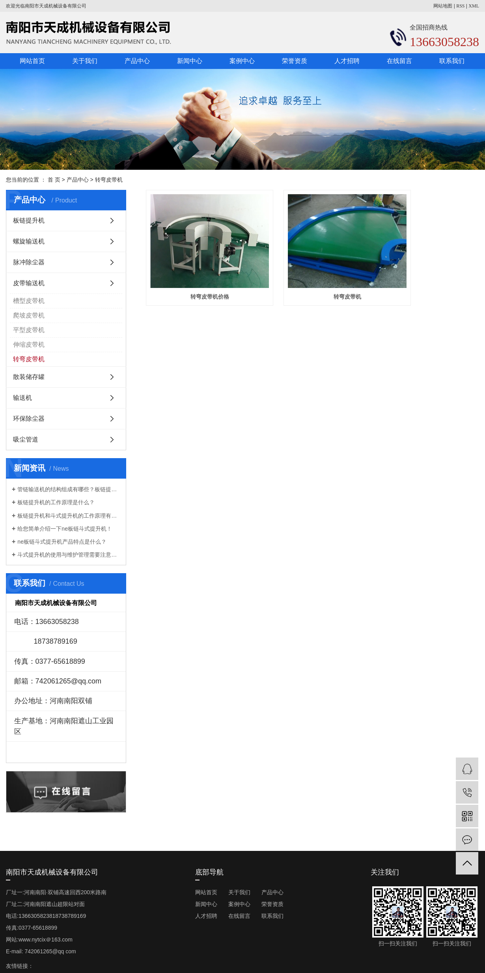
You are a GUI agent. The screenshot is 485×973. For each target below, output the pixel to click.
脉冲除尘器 (29, 262)
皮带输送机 (29, 283)
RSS (460, 6)
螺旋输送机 (29, 241)
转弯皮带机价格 (198, 278)
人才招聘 (347, 61)
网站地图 (442, 6)
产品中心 (137, 61)
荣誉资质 (294, 61)
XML (473, 6)
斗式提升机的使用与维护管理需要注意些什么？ (68, 554)
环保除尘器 (29, 418)
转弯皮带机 (109, 179)
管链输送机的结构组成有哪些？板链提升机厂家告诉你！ (68, 489)
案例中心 (242, 61)
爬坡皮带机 (29, 315)
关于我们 (84, 61)
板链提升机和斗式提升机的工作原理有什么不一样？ (68, 515)
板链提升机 (29, 220)
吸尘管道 (25, 439)
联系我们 (451, 61)
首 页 (54, 179)
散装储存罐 (29, 376)
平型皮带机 (29, 330)
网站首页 (32, 61)
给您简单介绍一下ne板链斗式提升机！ (64, 528)
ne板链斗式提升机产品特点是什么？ (61, 541)
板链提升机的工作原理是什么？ (56, 502)
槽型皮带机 (29, 300)
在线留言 (399, 61)
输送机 (22, 397)
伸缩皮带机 (29, 344)
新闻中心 (189, 61)
